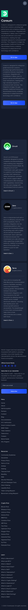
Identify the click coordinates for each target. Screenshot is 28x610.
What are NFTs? (6, 561)
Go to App (14, 57)
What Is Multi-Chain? (7, 566)
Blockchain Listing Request (9, 493)
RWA (2, 477)
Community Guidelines (8, 455)
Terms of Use (5, 463)
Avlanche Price (5, 537)
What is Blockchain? (7, 558)
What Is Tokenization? (8, 572)
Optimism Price (6, 528)
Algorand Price (6, 539)
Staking (3, 468)
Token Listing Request (8, 490)
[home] (5, 3)
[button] (25, 3)
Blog (2, 417)
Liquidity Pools (5, 488)
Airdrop (3, 466)
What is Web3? (6, 564)
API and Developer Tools (9, 482)
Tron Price (4, 526)
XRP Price (4, 523)
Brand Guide (5, 439)
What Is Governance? (8, 583)
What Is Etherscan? (7, 591)
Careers (3, 436)
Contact (3, 414)
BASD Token (5, 428)
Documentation (6, 419)
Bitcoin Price (5, 506)
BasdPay (4, 474)
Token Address (5, 430)
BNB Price (4, 517)
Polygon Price (5, 531)
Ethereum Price (6, 509)
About (3, 405)
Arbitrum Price (5, 512)
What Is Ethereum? (7, 577)
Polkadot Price (5, 545)
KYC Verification (6, 422)
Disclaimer (4, 458)
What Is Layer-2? (6, 586)
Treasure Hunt (5, 471)
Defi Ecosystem (6, 408)
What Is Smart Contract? (9, 588)
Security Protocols (6, 479)
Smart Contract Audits (8, 425)
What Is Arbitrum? (6, 575)
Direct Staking (5, 485)
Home (3, 403)
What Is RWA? (5, 597)
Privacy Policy (5, 460)
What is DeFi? (5, 569)
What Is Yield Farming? (8, 594)
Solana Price (5, 515)
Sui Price (3, 542)
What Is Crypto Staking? (9, 580)
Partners (3, 411)
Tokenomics (5, 433)
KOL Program (5, 441)
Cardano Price (5, 520)
